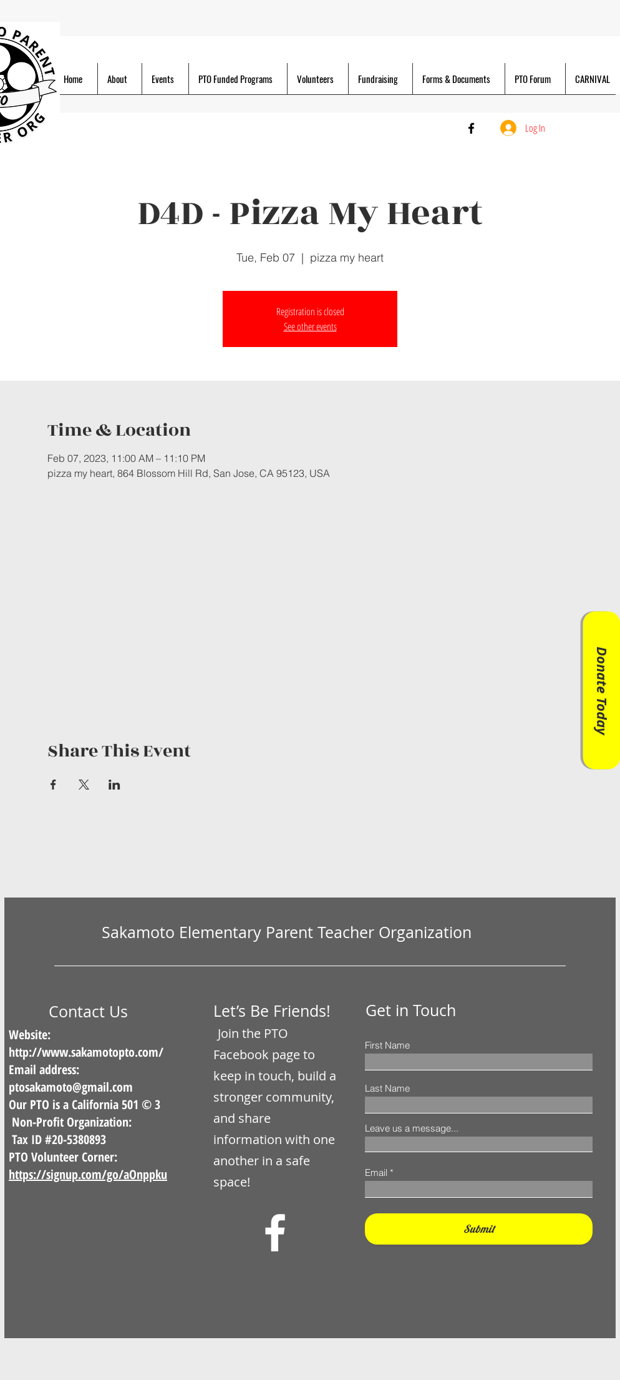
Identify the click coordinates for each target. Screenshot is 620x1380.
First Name (387, 1045)
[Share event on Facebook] (53, 785)
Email (376, 1172)
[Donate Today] (601, 690)
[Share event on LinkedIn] (114, 785)
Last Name (387, 1088)
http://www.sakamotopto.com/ (86, 1052)
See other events (310, 326)
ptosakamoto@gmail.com (71, 1087)
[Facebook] (471, 128)
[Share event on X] (84, 785)
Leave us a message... (411, 1128)
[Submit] (479, 1229)
